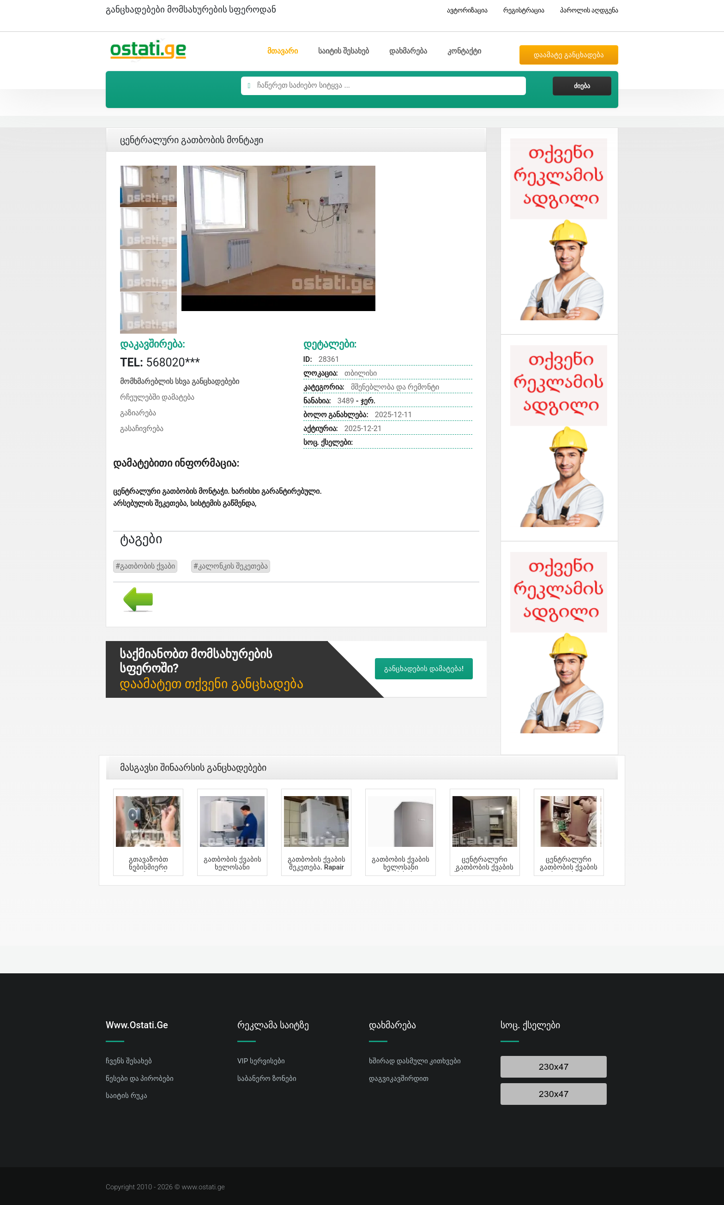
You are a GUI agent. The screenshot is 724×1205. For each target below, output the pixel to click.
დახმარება (408, 51)
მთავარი (282, 51)
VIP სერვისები (261, 1061)
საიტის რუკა (126, 1095)
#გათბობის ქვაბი (145, 566)
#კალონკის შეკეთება (230, 566)
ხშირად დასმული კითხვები (415, 1061)
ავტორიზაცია (464, 10)
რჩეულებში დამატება (157, 397)
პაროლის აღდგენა (585, 10)
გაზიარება (138, 412)
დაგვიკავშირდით (398, 1078)
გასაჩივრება (141, 428)
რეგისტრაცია (520, 10)
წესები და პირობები (140, 1078)
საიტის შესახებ (343, 51)
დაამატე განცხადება (569, 55)
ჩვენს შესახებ (129, 1061)
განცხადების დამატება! (424, 669)
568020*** (160, 362)
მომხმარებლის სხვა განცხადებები (179, 381)
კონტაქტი (464, 51)
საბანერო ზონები (266, 1078)
